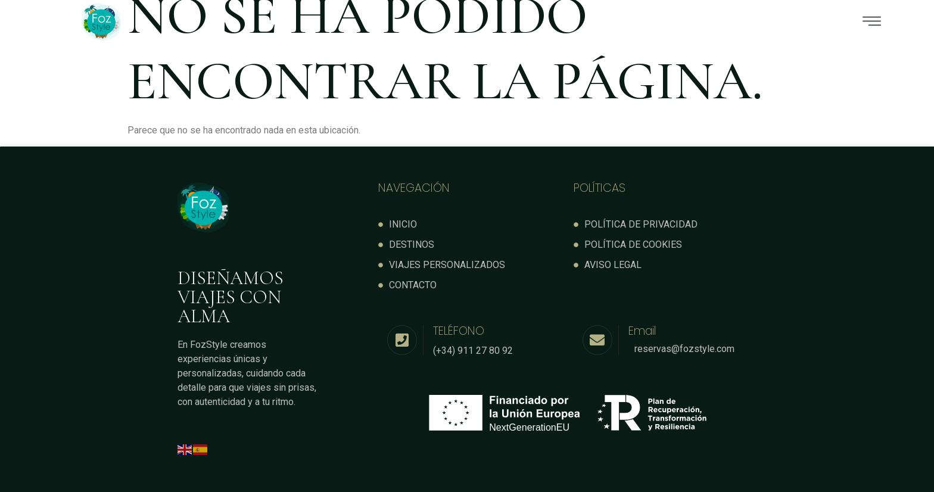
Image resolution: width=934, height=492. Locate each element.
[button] (550, 22)
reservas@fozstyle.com (684, 348)
